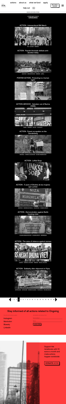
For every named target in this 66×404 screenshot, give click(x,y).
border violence (32, 289)
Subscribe (37, 324)
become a (55, 5)
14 (43, 299)
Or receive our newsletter (40, 315)
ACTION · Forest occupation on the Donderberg (33, 132)
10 (32, 299)
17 (51, 299)
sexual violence (43, 262)
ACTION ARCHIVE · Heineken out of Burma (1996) (33, 105)
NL (33, 8)
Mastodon (8, 321)
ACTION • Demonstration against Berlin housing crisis (33, 213)
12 (37, 299)
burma (25, 127)
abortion (24, 73)
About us (22, 3)
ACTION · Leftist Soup (33, 161)
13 (40, 299)
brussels (22, 154)
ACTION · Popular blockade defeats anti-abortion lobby (33, 52)
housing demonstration (25, 235)
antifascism (18, 289)
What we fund (34, 3)
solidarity (40, 127)
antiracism (24, 289)
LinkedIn (7, 327)
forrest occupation (30, 154)
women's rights (44, 207)
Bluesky (7, 324)
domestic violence (28, 262)
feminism (36, 46)
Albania (21, 262)
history (34, 127)
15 (45, 299)
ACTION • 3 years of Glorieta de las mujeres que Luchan (33, 186)
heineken (29, 127)
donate (51, 363)
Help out (26, 8)
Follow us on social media (10, 315)
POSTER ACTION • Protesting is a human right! (33, 79)
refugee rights (47, 289)
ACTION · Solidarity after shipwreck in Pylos (33, 269)
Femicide (36, 262)
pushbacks (40, 289)
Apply (45, 3)
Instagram (8, 318)
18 (53, 299)
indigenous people (28, 207)
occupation (36, 207)
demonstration (31, 73)
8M (28, 46)
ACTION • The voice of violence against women (33, 241)
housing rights (36, 235)
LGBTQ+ (42, 73)
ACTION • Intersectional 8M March (33, 25)
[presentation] (44, 329)
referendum (44, 235)
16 (48, 299)
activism (31, 46)
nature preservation (41, 154)
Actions (13, 3)
